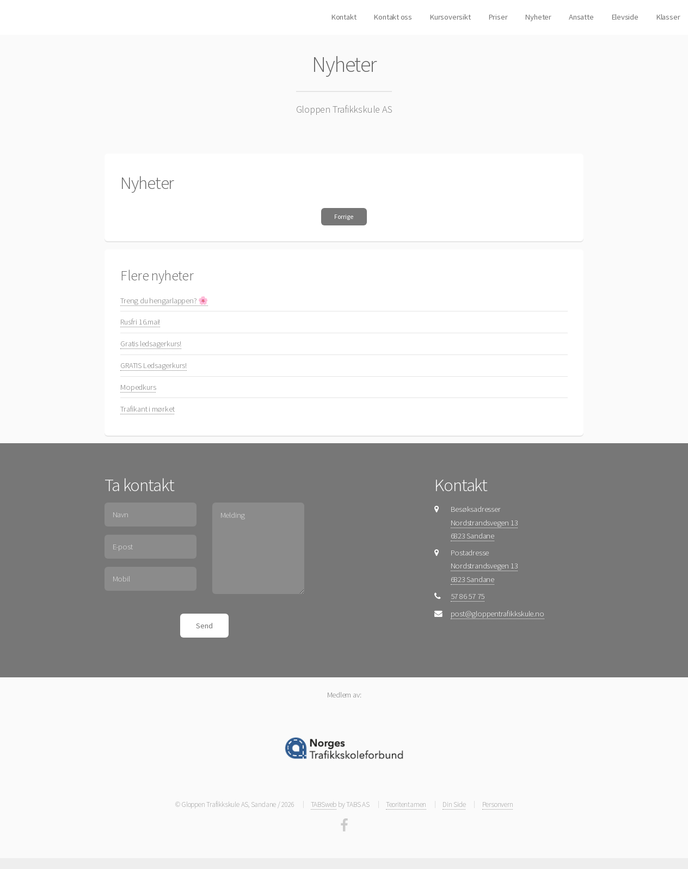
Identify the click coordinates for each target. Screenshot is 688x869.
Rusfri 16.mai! (140, 322)
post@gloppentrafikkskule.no (497, 614)
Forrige (344, 216)
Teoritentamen (406, 804)
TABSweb (323, 804)
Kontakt (343, 17)
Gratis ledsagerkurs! (150, 343)
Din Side (454, 804)
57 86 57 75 (468, 596)
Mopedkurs (138, 387)
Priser (498, 17)
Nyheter (538, 17)
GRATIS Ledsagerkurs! (153, 365)
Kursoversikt (449, 17)
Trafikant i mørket (147, 409)
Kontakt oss (392, 17)
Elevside (624, 17)
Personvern (497, 804)
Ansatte (581, 17)
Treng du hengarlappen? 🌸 (164, 300)
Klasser (668, 17)
